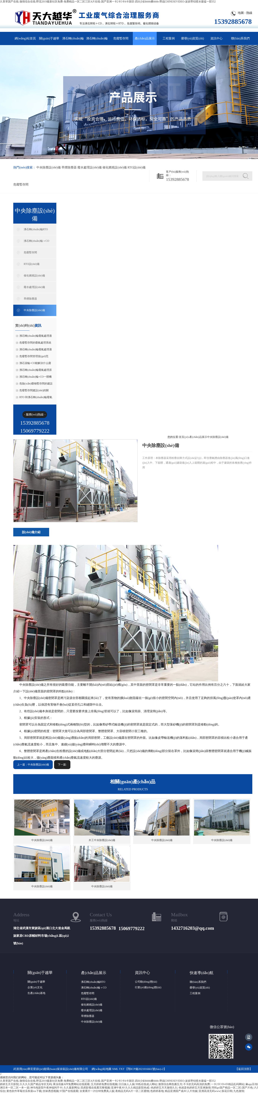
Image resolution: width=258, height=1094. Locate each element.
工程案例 (169, 38)
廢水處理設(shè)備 (89, 167)
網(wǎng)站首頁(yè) (25, 41)
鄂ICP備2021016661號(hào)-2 (146, 1069)
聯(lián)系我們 (240, 38)
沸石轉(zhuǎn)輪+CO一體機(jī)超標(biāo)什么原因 (35, 377)
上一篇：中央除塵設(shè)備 (33, 764)
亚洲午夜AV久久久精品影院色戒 (130, 1087)
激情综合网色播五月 (170, 1084)
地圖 (241, 12)
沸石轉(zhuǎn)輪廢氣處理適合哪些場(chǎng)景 (35, 336)
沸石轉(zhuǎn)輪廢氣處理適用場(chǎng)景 (35, 350)
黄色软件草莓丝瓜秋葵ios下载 (23, 1091)
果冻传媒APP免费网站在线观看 (71, 1084)
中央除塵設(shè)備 (48, 167)
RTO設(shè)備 (136, 167)
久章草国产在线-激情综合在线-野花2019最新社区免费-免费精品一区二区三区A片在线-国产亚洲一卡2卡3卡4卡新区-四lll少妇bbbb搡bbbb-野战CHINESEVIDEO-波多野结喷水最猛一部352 (108, 1)
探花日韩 (227, 1091)
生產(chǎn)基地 (36, 993)
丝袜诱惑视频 (51, 1091)
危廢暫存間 (120, 38)
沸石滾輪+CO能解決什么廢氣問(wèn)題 (35, 364)
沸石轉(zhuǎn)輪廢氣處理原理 (35, 371)
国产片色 (247, 1087)
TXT (121, 1069)
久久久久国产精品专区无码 (36, 1084)
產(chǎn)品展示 (145, 38)
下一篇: (62, 764)
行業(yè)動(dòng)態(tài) (148, 987)
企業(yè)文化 (35, 987)
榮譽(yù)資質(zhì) (192, 38)
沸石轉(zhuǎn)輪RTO (73, 41)
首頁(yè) (184, 437)
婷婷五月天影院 (9, 1084)
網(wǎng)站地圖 (101, 1069)
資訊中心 (216, 38)
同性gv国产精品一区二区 (226, 1087)
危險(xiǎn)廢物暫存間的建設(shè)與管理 (36, 384)
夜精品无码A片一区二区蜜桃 (132, 1091)
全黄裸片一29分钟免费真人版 (97, 1091)
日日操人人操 (127, 1084)
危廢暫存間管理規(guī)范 (33, 356)
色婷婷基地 (157, 1091)
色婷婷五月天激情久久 (164, 1087)
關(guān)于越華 (49, 38)
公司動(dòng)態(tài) (146, 981)
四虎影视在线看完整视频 (95, 1087)
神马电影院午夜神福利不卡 (46, 1087)
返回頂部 (243, 1069)
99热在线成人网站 (146, 1084)
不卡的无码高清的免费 (196, 1084)
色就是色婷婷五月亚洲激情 (195, 1087)
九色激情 (238, 1091)
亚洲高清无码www (209, 1091)
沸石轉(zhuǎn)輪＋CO (97, 41)
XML (115, 1069)
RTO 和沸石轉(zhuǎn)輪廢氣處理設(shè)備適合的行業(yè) (36, 398)
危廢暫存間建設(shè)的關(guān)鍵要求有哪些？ (34, 391)
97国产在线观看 (69, 1091)
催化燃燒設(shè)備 (114, 167)
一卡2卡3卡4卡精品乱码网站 (227, 1084)
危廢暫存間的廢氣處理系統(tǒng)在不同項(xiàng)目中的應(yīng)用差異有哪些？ (35, 343)
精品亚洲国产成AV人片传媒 (181, 1091)
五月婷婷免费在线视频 (104, 1084)
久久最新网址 (71, 1087)
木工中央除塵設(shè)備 (102, 840)
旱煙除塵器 (69, 167)
